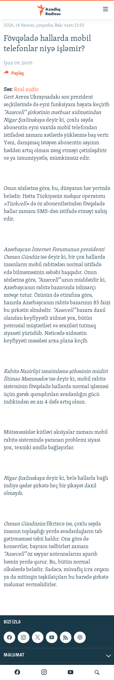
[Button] (14, 74)
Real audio (26, 90)
